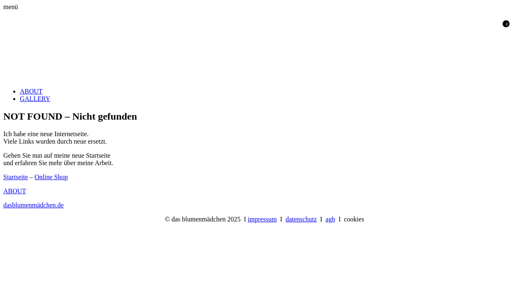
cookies (354, 219)
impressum (262, 219)
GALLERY (35, 98)
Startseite (15, 176)
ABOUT (31, 91)
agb (330, 219)
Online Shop (51, 176)
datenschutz (301, 219)
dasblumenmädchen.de (33, 205)
